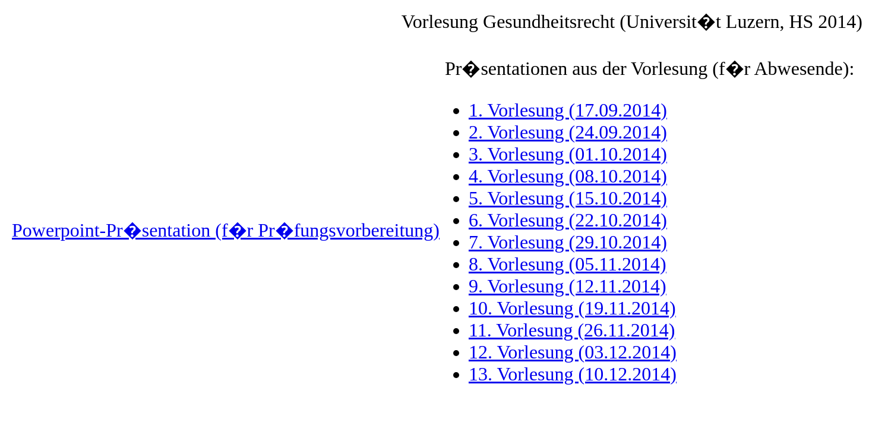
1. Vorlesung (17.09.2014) (568, 110)
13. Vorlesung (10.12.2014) (573, 374)
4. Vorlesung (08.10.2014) (568, 176)
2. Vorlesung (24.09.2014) (568, 132)
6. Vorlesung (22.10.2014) (568, 220)
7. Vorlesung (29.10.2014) (568, 242)
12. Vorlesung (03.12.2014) (573, 352)
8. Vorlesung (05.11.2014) (567, 264)
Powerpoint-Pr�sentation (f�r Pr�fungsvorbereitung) (226, 230)
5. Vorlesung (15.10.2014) (568, 198)
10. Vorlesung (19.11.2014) (572, 308)
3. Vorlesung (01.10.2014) (568, 154)
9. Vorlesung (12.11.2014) (567, 286)
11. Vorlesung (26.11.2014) (572, 330)
